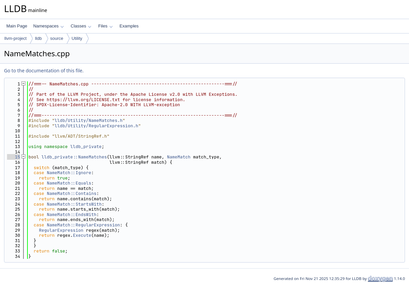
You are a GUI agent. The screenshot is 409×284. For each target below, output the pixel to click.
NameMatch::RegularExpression (83, 225)
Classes (81, 25)
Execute (82, 235)
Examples (129, 25)
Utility (77, 38)
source (56, 38)
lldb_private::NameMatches (74, 157)
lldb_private (86, 146)
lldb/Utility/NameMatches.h (89, 120)
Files (105, 25)
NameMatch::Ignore (69, 172)
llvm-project (15, 38)
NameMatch (178, 157)
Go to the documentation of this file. (43, 70)
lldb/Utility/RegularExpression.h (96, 126)
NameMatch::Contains (71, 193)
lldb (38, 38)
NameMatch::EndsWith (71, 214)
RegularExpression (61, 230)
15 (13, 157)
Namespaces (48, 25)
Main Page (16, 25)
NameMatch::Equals (69, 183)
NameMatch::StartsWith (74, 204)
